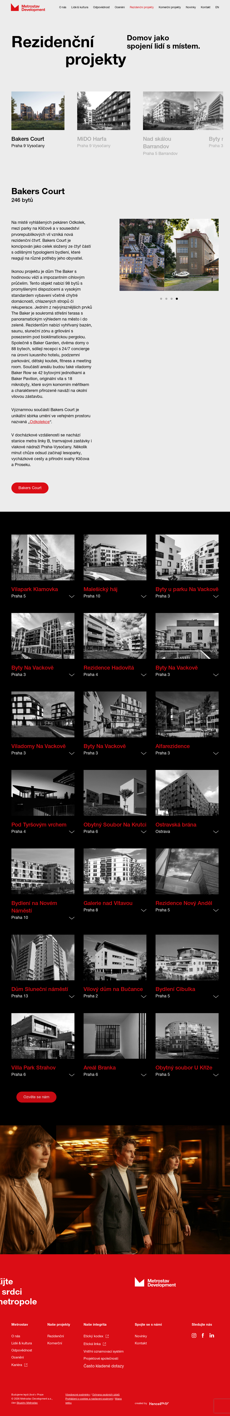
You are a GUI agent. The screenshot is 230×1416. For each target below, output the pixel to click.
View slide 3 (172, 299)
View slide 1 (161, 299)
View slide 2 (166, 299)
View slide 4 (177, 299)
